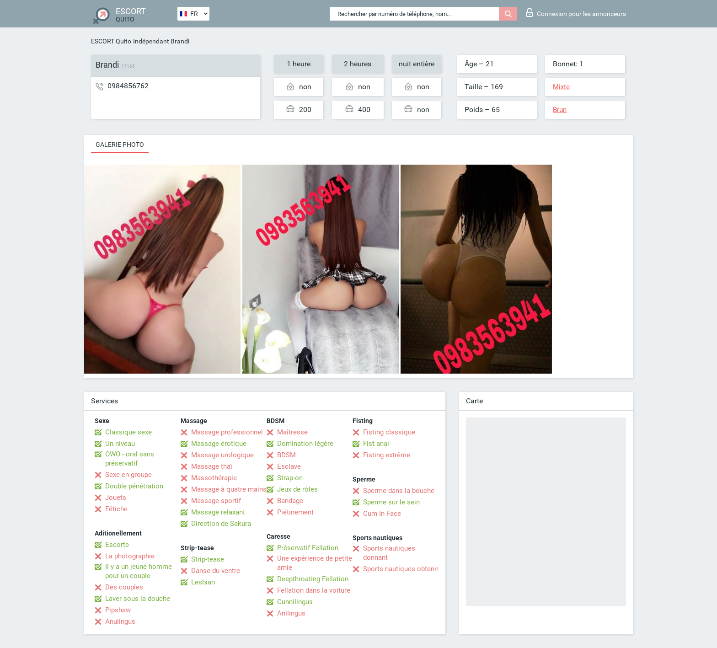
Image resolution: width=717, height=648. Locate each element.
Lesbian (203, 582)
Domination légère (305, 443)
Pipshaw (118, 610)
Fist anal (376, 443)
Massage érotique (218, 443)
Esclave (289, 466)
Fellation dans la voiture (313, 590)
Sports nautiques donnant (389, 553)
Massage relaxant (218, 512)
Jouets (115, 497)
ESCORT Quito (111, 41)
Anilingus (291, 613)
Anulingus (120, 621)
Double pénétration (134, 486)
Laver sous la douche (137, 598)
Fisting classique (389, 432)
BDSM (286, 455)
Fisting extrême (386, 455)
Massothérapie (214, 478)
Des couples (124, 587)
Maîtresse (292, 432)
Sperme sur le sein (391, 502)
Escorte (117, 545)
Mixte (561, 87)
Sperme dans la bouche (398, 491)
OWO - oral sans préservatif (129, 458)
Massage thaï (211, 466)
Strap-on (290, 478)
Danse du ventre (215, 571)
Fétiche (116, 509)
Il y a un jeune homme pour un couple (138, 571)
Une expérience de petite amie (314, 563)
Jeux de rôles (297, 489)
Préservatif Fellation (307, 548)
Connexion (576, 12)
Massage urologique (222, 455)
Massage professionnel (227, 432)
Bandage (290, 501)
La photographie (130, 556)
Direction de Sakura (221, 523)
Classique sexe (128, 432)
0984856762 (128, 85)
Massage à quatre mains (229, 489)
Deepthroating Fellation (312, 579)
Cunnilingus (295, 602)
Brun (560, 110)
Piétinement (295, 512)
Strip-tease (207, 559)
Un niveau (120, 443)
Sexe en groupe (128, 475)
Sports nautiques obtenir (401, 569)
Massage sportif (216, 501)
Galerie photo (120, 144)
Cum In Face (382, 513)
